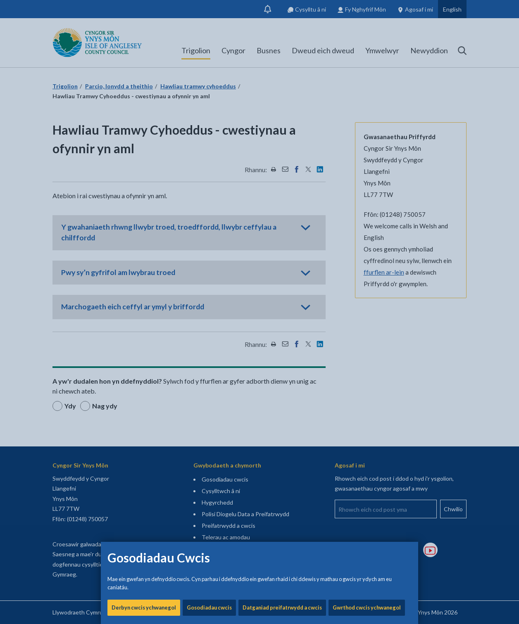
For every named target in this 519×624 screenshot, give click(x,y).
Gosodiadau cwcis (209, 281)
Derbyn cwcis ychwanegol (144, 281)
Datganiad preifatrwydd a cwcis (282, 281)
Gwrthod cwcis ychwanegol (367, 281)
